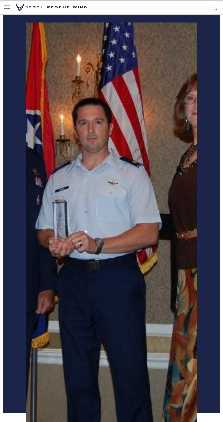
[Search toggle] (216, 7)
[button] (6, 7)
